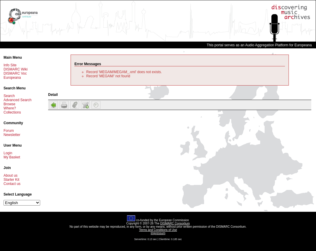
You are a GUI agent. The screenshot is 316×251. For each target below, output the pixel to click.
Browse (9, 104)
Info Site (10, 65)
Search (9, 96)
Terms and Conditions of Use (158, 230)
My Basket (12, 157)
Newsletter (12, 135)
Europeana (12, 78)
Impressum (158, 233)
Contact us (12, 184)
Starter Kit (11, 180)
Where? (10, 108)
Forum (9, 131)
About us (10, 175)
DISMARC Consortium (175, 223)
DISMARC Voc (15, 73)
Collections (12, 112)
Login (8, 153)
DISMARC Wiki (15, 69)
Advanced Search (18, 100)
